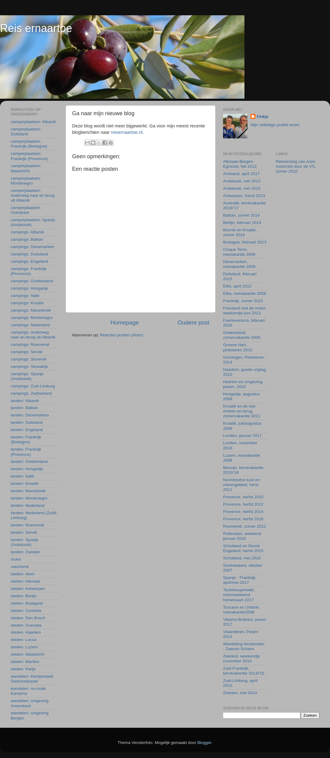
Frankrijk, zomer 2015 (243, 300)
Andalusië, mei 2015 (241, 188)
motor (16, 559)
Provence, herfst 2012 (243, 504)
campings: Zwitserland (31, 393)
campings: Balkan (27, 239)
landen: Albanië (25, 400)
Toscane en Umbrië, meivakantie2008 (241, 609)
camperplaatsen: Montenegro (26, 180)
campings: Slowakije (29, 366)
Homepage (125, 322)
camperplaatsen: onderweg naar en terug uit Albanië (32, 195)
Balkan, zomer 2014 (241, 215)
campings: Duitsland (29, 254)
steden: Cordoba (26, 610)
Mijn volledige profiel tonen (275, 125)
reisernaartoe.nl (126, 132)
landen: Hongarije (27, 469)
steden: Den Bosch (28, 618)
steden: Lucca (23, 639)
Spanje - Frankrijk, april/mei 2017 (240, 580)
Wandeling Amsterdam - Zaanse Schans (243, 646)
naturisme (20, 566)
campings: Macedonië (31, 310)
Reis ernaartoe (36, 28)
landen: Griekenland (29, 461)
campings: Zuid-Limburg (33, 386)
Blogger (204, 742)
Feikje (262, 116)
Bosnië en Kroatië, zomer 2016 (240, 232)
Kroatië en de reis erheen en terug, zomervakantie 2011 (241, 411)
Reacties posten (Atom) (121, 335)
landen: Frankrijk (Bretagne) (26, 439)
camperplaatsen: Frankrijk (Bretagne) (29, 143)
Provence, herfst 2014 (243, 511)
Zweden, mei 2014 (240, 692)
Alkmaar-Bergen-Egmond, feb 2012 (240, 164)
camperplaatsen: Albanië (33, 121)
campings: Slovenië (28, 359)
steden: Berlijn (24, 596)
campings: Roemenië (30, 344)
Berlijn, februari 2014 (242, 222)
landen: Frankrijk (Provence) (26, 451)
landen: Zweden (25, 552)
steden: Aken (23, 574)
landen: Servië (24, 532)
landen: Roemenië (27, 525)
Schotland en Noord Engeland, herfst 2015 (243, 548)
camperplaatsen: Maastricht (26, 168)
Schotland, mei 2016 (242, 558)
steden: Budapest (27, 603)
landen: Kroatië (24, 483)
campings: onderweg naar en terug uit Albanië (33, 334)
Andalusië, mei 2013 (241, 181)
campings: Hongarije (29, 288)
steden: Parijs (23, 669)
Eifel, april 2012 (237, 286)
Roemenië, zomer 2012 (244, 526)
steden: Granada (26, 625)
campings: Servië (26, 352)
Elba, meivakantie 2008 (244, 293)
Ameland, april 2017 (241, 173)
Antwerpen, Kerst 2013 (244, 195)
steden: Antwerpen (28, 588)
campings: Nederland (30, 325)
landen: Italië (22, 476)
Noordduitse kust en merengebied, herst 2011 (241, 485)
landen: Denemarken (30, 415)
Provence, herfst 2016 (243, 519)
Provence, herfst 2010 (243, 497)
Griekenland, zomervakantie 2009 (241, 335)
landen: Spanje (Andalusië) (24, 542)
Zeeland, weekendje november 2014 (241, 658)
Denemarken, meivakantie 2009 (239, 264)
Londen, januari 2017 (242, 435)
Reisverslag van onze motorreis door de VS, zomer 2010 (296, 166)
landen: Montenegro (29, 498)
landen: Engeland (27, 429)
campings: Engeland (29, 261)
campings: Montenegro (32, 317)
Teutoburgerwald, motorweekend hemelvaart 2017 (239, 595)
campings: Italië (25, 295)
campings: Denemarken (32, 246)
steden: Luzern (24, 647)
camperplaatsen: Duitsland (26, 131)
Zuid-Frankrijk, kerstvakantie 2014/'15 (243, 671)
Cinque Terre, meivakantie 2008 (239, 252)
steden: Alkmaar (25, 581)
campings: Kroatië (27, 303)
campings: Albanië (27, 232)
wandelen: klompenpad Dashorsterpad (32, 678)
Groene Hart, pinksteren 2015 (237, 347)
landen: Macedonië (28, 491)
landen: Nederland (27, 505)
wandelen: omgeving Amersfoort (30, 703)
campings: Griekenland (32, 281)
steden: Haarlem (26, 632)
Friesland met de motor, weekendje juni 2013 (244, 310)
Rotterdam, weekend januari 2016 (242, 536)
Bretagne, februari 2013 (244, 242)
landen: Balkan (24, 407)
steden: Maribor (25, 661)
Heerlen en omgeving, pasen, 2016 (243, 384)
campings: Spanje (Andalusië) (27, 376)
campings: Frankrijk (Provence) (28, 271)
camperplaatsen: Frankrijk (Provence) (29, 156)
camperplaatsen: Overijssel (26, 210)
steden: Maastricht (27, 654)
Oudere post (193, 322)
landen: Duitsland (26, 422)
